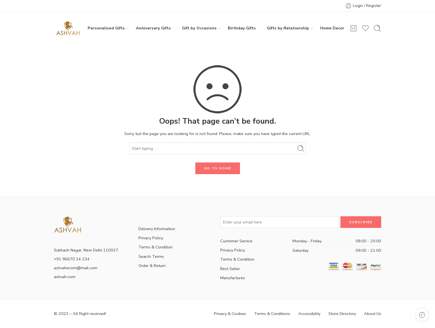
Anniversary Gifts (153, 28)
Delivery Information (156, 229)
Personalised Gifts (106, 28)
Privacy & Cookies (230, 313)
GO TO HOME (217, 168)
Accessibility (309, 313)
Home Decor (332, 28)
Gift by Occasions (199, 28)
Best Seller (230, 268)
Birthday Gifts (242, 28)
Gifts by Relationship (288, 28)
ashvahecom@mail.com (75, 268)
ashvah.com (64, 276)
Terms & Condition (155, 247)
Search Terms (151, 256)
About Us (372, 313)
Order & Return (152, 265)
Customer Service (236, 241)
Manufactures (232, 278)
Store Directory (342, 313)
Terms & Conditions (272, 313)
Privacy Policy (150, 238)
